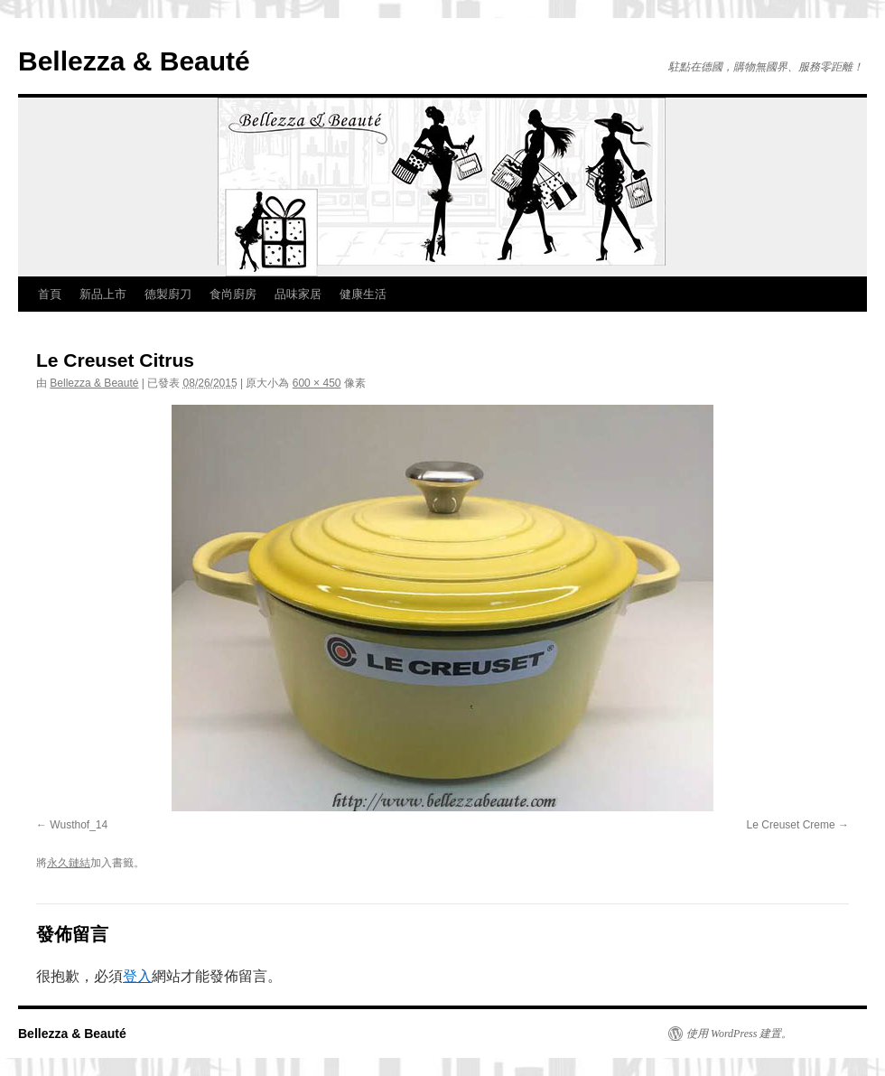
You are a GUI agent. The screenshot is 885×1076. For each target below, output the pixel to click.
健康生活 (363, 294)
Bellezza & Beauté (134, 61)
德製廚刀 (167, 294)
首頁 (49, 294)
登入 (137, 976)
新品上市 (102, 294)
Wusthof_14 (78, 825)
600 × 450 (317, 383)
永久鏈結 (68, 862)
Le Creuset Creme (791, 825)
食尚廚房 (233, 294)
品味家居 (298, 294)
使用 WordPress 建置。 (739, 1033)
